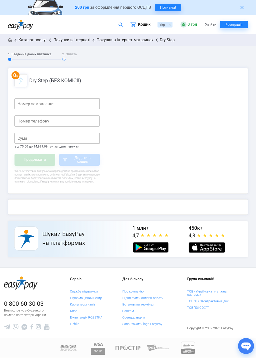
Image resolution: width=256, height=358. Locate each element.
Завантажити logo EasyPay (142, 324)
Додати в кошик (82, 160)
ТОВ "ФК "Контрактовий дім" (208, 301)
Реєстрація (234, 24)
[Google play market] (150, 247)
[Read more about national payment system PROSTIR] (128, 348)
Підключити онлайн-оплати (143, 298)
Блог (73, 311)
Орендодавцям (133, 317)
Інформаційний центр (86, 298)
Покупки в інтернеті (71, 40)
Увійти (210, 24)
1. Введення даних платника (29, 54)
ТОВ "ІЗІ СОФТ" (198, 308)
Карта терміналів (83, 304)
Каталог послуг (32, 40)
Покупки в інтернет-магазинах (125, 40)
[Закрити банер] (242, 8)
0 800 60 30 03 (24, 303)
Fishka (74, 324)
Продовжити (35, 159)
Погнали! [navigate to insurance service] (168, 7)
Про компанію (133, 291)
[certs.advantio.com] (188, 348)
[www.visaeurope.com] (98, 348)
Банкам (128, 311)
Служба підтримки (84, 291)
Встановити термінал (138, 304)
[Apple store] (206, 247)
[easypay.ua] (20, 24)
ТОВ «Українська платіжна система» (206, 293)
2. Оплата (69, 54)
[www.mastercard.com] (68, 348)
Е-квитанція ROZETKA (86, 317)
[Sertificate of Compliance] (158, 348)
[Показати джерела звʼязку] (246, 346)
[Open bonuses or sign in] (189, 25)
